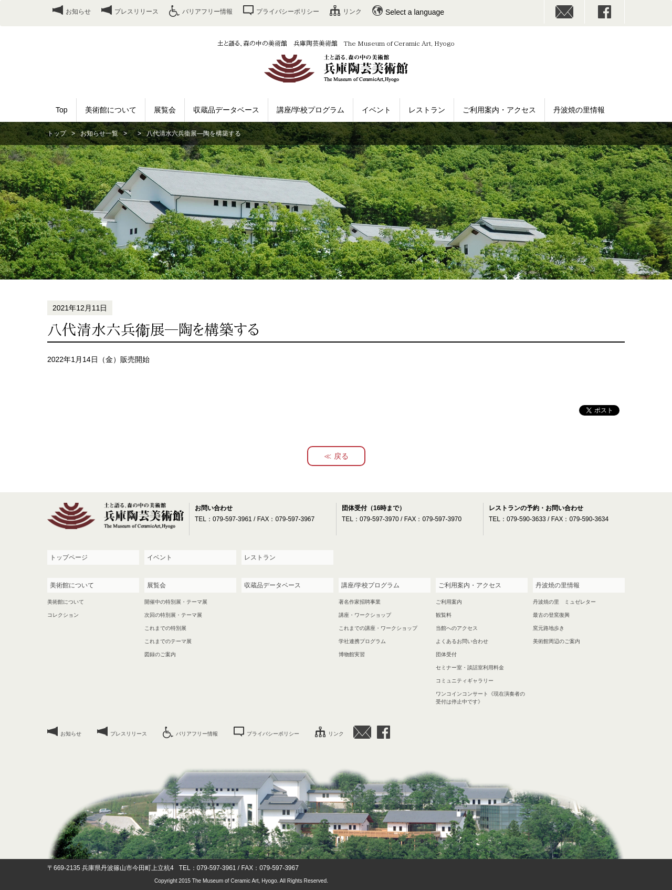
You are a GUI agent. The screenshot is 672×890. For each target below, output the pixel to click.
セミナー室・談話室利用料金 (470, 667)
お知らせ (78, 11)
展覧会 (165, 110)
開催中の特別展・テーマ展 (175, 602)
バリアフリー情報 (207, 11)
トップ (56, 133)
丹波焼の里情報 (579, 110)
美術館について (110, 110)
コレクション (63, 615)
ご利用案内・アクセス (499, 110)
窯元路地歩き (548, 628)
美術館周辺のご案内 (556, 641)
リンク (352, 11)
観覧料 (444, 615)
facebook (605, 12)
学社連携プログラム (362, 641)
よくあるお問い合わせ (462, 641)
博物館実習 (352, 654)
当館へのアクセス (457, 628)
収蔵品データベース (226, 110)
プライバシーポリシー (287, 11)
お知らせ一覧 (99, 133)
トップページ (69, 557)
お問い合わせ (564, 12)
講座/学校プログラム (311, 110)
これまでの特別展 (165, 628)
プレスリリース (136, 11)
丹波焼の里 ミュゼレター (564, 602)
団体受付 (446, 654)
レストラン (426, 110)
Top (62, 110)
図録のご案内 (160, 654)
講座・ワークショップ (365, 615)
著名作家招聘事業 (360, 602)
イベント (376, 110)
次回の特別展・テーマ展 (173, 615)
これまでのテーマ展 (168, 641)
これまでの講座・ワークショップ (378, 628)
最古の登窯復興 (551, 615)
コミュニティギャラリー (465, 681)
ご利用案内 (449, 602)
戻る (341, 456)
